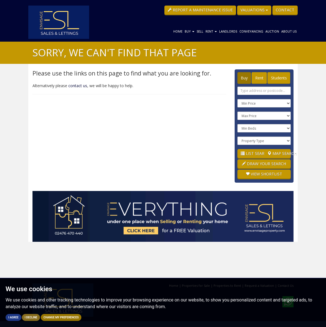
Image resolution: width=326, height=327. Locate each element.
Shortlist (264, 174)
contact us (77, 85)
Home (177, 31)
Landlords (228, 31)
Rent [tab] (259, 78)
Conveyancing (251, 31)
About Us (289, 31)
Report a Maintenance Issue (200, 9)
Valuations (254, 9)
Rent (211, 31)
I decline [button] (31, 317)
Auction (272, 31)
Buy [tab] (244, 78)
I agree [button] (13, 317)
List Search (252, 153)
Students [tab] (279, 78)
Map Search (279, 153)
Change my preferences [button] (61, 317)
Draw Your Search (264, 163)
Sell (200, 31)
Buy (189, 31)
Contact (285, 9)
